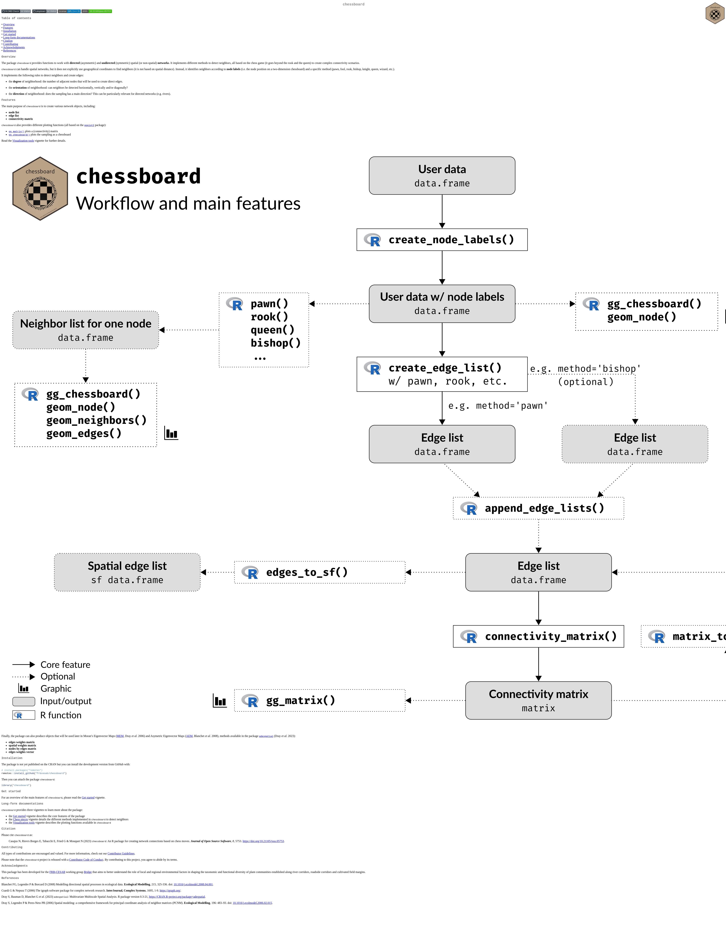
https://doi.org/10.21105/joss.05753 (263, 847)
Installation (9, 32)
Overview (9, 25)
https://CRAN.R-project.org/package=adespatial (177, 905)
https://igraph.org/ (170, 899)
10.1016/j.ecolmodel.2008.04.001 (193, 893)
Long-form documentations (19, 38)
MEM (120, 738)
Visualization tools (23, 143)
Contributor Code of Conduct (86, 867)
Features (8, 29)
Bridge (88, 880)
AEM (189, 738)
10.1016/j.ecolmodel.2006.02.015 (252, 911)
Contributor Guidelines (121, 860)
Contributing (10, 45)
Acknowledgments (14, 48)
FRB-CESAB (57, 880)
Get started (9, 35)
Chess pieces (20, 825)
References (9, 52)
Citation (8, 42)
